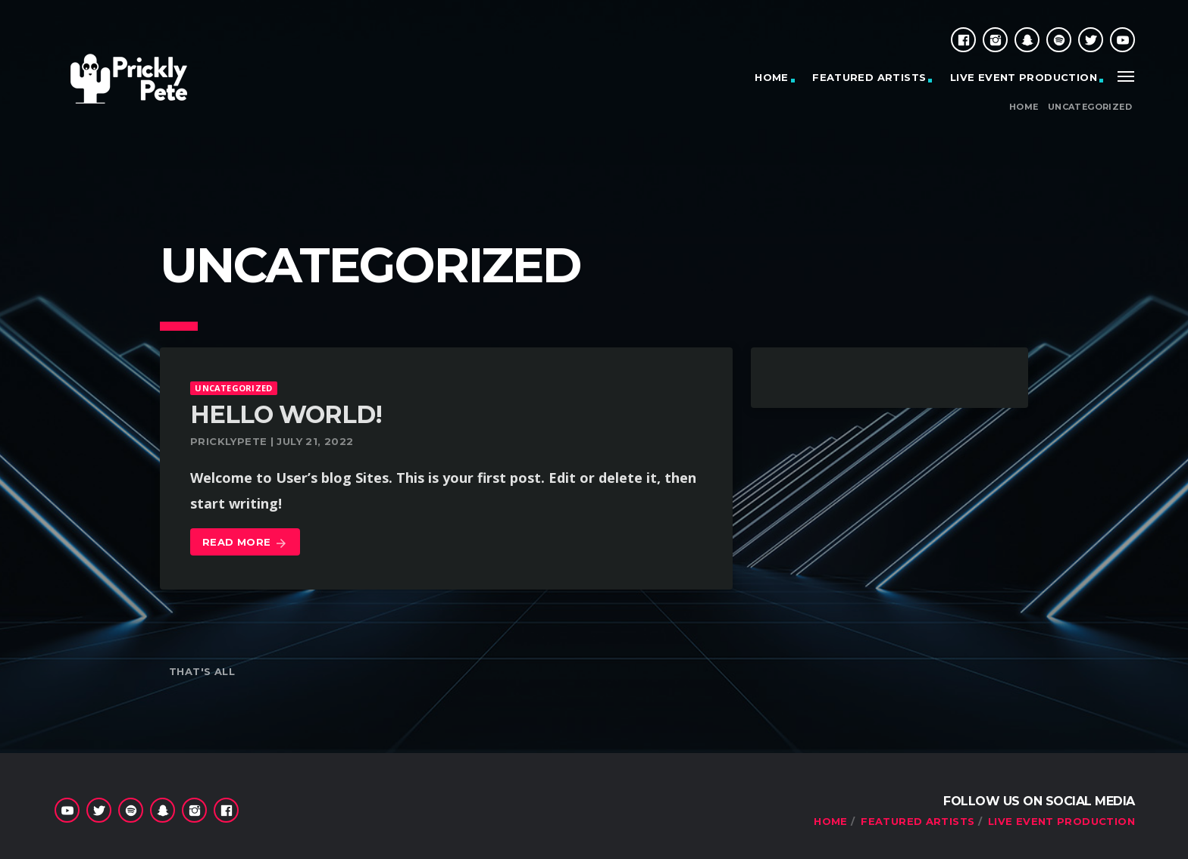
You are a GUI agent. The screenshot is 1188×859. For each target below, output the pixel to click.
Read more (245, 543)
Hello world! (286, 414)
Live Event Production (1023, 77)
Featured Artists (869, 77)
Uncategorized (1090, 107)
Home (1024, 107)
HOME (772, 77)
